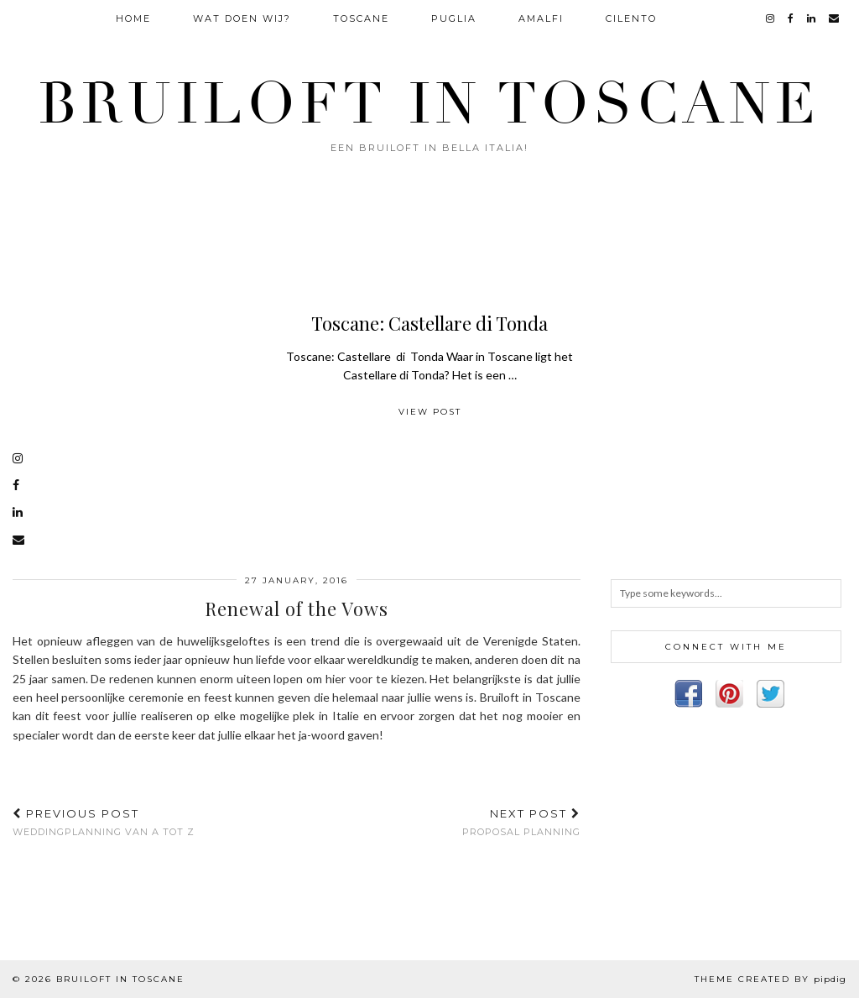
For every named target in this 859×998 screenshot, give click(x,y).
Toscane (361, 18)
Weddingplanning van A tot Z (104, 822)
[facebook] (791, 18)
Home (133, 18)
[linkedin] (812, 18)
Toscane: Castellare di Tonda (429, 323)
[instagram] (771, 18)
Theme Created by (770, 979)
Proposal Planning (521, 822)
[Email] (835, 18)
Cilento (631, 18)
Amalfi (541, 18)
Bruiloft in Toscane (429, 104)
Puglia (453, 18)
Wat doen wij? (242, 18)
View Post (429, 411)
